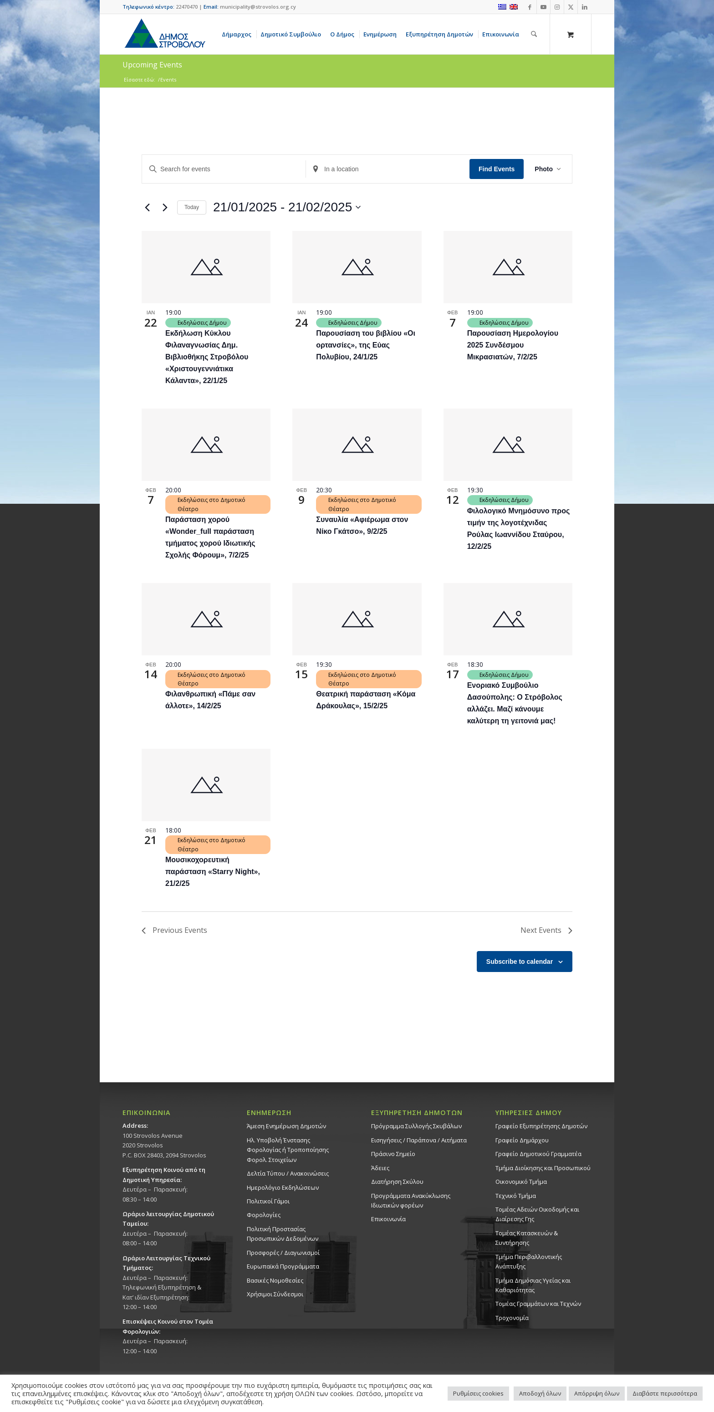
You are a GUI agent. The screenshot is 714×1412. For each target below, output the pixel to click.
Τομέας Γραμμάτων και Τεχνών (538, 1303)
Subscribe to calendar (519, 961)
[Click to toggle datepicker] (287, 207)
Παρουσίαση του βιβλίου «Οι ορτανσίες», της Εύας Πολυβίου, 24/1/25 (365, 345)
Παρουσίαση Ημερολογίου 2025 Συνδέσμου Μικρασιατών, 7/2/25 (512, 345)
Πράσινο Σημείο (393, 1154)
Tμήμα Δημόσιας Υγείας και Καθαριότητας (533, 1285)
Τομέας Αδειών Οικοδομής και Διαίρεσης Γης (537, 1214)
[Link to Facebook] (529, 7)
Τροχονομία (512, 1318)
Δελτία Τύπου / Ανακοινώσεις (288, 1173)
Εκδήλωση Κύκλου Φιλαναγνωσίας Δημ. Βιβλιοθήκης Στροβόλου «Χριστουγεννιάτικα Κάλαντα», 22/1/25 (206, 356)
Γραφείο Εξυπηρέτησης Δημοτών (541, 1126)
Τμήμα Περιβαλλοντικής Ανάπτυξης (528, 1261)
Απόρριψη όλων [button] (596, 1393)
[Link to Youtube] (543, 7)
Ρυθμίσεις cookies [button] (478, 1393)
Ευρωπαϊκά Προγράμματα (283, 1266)
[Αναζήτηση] (534, 34)
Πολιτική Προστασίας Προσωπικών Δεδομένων (282, 1234)
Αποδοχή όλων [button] (540, 1393)
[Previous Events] (147, 207)
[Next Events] (164, 207)
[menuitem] (238, 34)
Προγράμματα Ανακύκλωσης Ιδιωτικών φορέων (410, 1200)
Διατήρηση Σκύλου (397, 1181)
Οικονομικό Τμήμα (521, 1181)
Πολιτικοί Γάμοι (268, 1201)
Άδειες (380, 1168)
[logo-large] (164, 34)
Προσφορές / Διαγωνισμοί (283, 1252)
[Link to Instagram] (557, 7)
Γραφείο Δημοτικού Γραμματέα (538, 1154)
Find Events (497, 169)
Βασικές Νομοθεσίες (275, 1280)
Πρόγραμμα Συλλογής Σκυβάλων (416, 1126)
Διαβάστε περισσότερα (664, 1393)
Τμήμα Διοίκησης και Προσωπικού (543, 1168)
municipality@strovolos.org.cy (258, 6)
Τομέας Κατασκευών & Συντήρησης (526, 1238)
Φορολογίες (263, 1215)
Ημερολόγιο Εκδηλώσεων (283, 1187)
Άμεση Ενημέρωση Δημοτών (286, 1126)
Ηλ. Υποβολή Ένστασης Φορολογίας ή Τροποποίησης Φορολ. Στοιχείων (288, 1150)
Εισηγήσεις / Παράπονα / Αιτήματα (419, 1140)
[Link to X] (570, 7)
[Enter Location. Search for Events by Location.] (387, 169)
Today (191, 207)
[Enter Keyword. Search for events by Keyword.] (224, 169)
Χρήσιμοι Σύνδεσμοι (275, 1294)
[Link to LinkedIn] (585, 7)
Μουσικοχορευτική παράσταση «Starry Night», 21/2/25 (212, 871)
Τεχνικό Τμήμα (515, 1196)
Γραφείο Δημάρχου (522, 1140)
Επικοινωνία (388, 1219)
